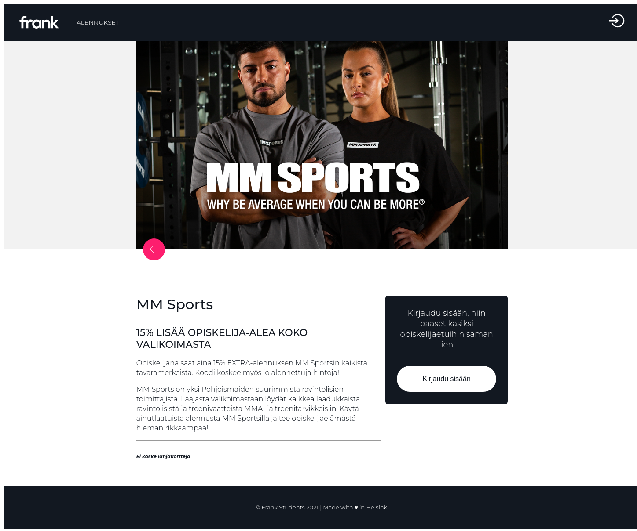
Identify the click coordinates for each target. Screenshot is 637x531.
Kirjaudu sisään (447, 379)
